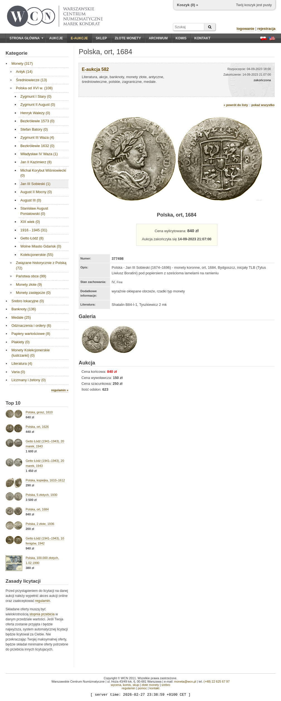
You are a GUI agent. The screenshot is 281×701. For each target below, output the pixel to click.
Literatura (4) (21, 363)
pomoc (142, 688)
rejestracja (266, 29)
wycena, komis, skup (125, 684)
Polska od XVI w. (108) (34, 88)
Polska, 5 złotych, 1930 (41, 494)
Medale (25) (21, 317)
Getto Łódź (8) (32, 238)
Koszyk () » (187, 5)
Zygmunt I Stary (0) (35, 96)
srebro (166, 684)
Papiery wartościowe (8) (30, 334)
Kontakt (202, 38)
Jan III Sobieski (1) (35, 184)
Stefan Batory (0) (34, 129)
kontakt (154, 688)
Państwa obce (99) (31, 276)
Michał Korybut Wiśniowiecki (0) (43, 172)
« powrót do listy (236, 105)
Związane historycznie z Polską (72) (41, 265)
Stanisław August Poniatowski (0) (34, 210)
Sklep (101, 38)
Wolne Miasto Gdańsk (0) (40, 246)
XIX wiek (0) (30, 222)
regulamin (42, 601)
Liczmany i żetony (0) (28, 380)
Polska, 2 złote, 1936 (40, 523)
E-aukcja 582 (95, 69)
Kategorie (16, 53)
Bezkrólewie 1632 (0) (37, 146)
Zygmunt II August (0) (37, 104)
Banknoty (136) (23, 309)
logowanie (245, 29)
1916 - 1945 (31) (33, 230)
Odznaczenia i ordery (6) (31, 325)
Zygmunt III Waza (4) (37, 137)
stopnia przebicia (41, 614)
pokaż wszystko (263, 105)
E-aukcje (79, 38)
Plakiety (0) (20, 342)
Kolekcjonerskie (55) (36, 255)
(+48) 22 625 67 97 (217, 681)
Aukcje (56, 38)
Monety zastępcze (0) (33, 293)
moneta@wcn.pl (185, 681)
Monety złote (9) (29, 284)
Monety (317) (22, 63)
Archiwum (158, 38)
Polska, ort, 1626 (37, 426)
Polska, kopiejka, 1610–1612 (45, 480)
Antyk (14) (24, 71)
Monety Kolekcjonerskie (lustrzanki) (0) (30, 352)
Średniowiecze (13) (31, 80)
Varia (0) (18, 372)
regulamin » (59, 390)
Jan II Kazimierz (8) (36, 162)
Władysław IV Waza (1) (39, 154)
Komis (181, 38)
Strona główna (26, 38)
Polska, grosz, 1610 (39, 412)
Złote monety (128, 38)
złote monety (150, 684)
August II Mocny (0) (36, 192)
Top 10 (13, 403)
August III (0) (30, 200)
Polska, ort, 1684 (37, 509)
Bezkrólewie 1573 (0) (37, 121)
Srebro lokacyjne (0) (27, 301)
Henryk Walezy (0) (35, 113)
